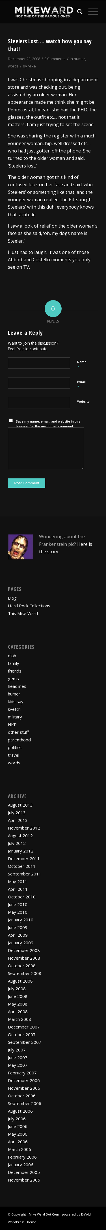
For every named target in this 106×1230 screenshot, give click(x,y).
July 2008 (17, 988)
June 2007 (17, 1057)
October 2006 (22, 1095)
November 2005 (24, 1180)
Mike (32, 66)
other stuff (18, 732)
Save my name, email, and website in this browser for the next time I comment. (48, 423)
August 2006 (20, 1111)
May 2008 (17, 1004)
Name (81, 364)
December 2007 (24, 1027)
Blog (12, 598)
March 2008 (19, 1019)
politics (14, 747)
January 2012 (20, 851)
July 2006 (17, 1118)
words (13, 66)
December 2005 (24, 1172)
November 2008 (24, 958)
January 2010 (20, 919)
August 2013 (20, 805)
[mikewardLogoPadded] (44, 11)
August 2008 (20, 981)
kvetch (14, 709)
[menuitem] (77, 11)
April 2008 (18, 1011)
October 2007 (22, 1034)
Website (83, 401)
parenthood (19, 740)
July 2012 (17, 843)
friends (14, 671)
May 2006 (17, 1134)
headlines (17, 686)
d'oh (12, 655)
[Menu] (90, 11)
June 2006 (17, 1126)
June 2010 (17, 904)
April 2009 (18, 935)
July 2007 (17, 1050)
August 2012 (20, 835)
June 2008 (17, 996)
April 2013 (18, 820)
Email (81, 384)
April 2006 (18, 1141)
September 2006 (24, 1103)
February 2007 (22, 1073)
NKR (12, 724)
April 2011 (18, 889)
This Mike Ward (23, 613)
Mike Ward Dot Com (44, 1214)
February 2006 (22, 1157)
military (15, 717)
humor (79, 58)
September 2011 (24, 874)
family (13, 663)
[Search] (77, 11)
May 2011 (17, 881)
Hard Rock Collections (29, 605)
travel (13, 755)
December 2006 (24, 1080)
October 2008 (22, 965)
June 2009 (17, 927)
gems (13, 678)
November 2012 (24, 828)
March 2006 (19, 1149)
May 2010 (17, 912)
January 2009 (20, 942)
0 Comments (55, 58)
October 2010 (22, 897)
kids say (15, 701)
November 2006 (24, 1088)
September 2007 (24, 1042)
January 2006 (20, 1164)
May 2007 (17, 1065)
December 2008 (24, 950)
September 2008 (24, 973)
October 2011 (22, 866)
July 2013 (17, 812)
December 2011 (24, 858)
